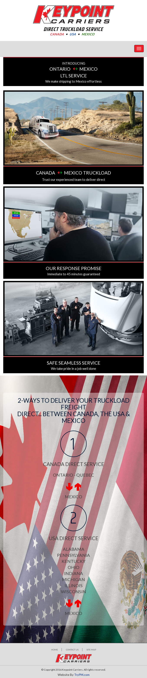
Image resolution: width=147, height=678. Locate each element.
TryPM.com (82, 674)
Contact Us (72, 649)
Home (54, 649)
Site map (91, 649)
